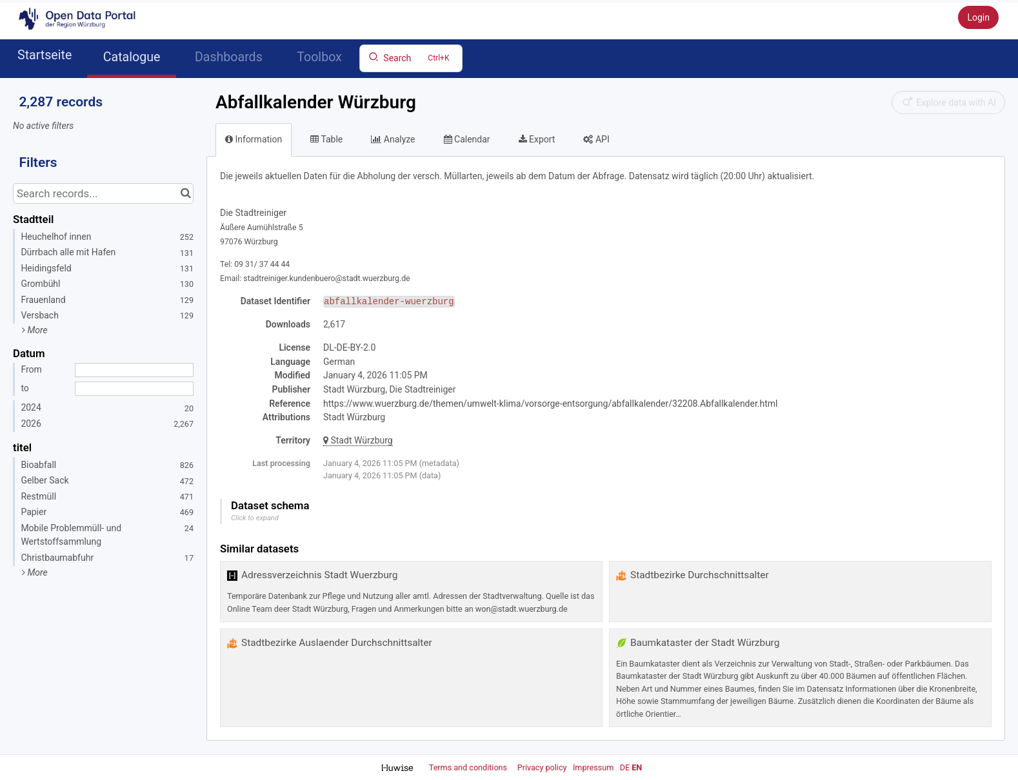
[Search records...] (103, 193)
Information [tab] (253, 139)
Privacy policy (543, 767)
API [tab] (596, 139)
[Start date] (134, 370)
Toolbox (319, 57)
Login (978, 17)
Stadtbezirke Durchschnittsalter (699, 575)
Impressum (593, 767)
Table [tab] (326, 139)
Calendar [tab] (467, 139)
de (625, 767)
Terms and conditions (469, 767)
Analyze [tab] (393, 139)
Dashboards (229, 57)
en (637, 767)
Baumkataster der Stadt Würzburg (704, 642)
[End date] (134, 389)
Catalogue (132, 57)
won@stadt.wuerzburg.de (521, 609)
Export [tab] (537, 139)
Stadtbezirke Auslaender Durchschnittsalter (336, 642)
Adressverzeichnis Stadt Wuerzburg (319, 575)
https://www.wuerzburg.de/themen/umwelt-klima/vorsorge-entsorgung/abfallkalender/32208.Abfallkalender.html (550, 403)
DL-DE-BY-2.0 (349, 347)
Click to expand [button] (255, 518)
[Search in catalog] (185, 193)
